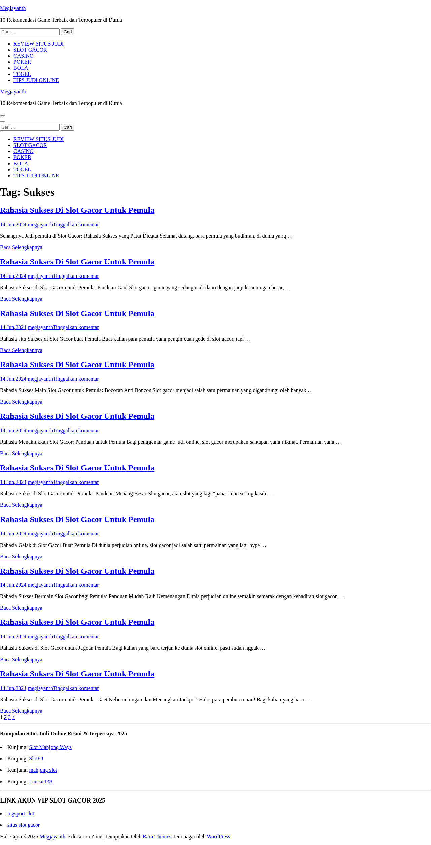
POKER (22, 62)
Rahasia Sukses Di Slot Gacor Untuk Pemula (77, 210)
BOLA (20, 68)
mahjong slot (43, 770)
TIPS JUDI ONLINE (36, 80)
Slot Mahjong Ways (50, 747)
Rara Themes (157, 836)
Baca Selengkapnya (21, 247)
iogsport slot (20, 813)
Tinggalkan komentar (76, 224)
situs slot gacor (23, 825)
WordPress (218, 836)
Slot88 (36, 758)
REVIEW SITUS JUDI (38, 44)
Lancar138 (40, 781)
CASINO (23, 56)
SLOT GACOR (30, 50)
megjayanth (40, 224)
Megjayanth (13, 8)
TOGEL (22, 74)
